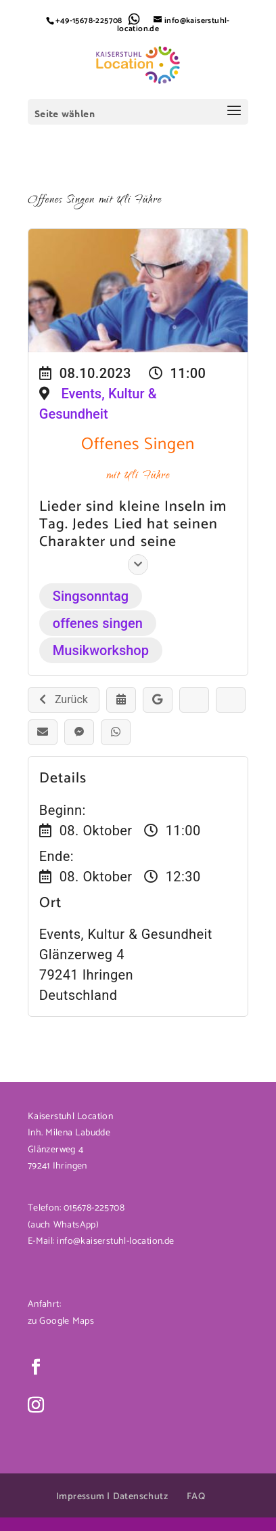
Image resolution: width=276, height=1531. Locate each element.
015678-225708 (92, 1208)
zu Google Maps (61, 1321)
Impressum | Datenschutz (112, 1497)
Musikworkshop (101, 650)
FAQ (196, 1497)
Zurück (63, 699)
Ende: (56, 856)
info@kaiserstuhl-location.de (115, 1241)
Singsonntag (91, 596)
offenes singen (98, 623)
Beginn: (62, 810)
